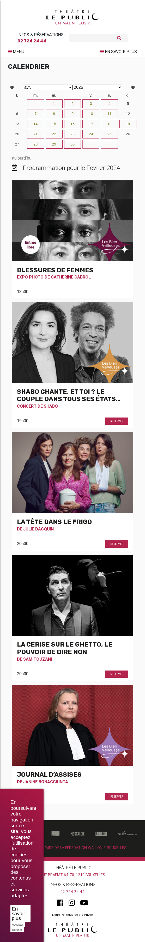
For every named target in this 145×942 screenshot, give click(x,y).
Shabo (51, 406)
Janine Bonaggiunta (45, 781)
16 (72, 124)
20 (17, 134)
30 (17, 104)
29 (54, 144)
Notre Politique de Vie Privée (72, 914)
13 (17, 124)
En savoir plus (18, 913)
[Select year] (97, 87)
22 (54, 134)
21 (35, 134)
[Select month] (47, 87)
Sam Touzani (37, 659)
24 (91, 134)
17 (91, 124)
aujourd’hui (22, 158)
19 (128, 124)
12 (128, 114)
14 (35, 124)
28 (35, 144)
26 (128, 134)
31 (35, 104)
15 (54, 124)
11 (109, 114)
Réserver (116, 421)
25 (109, 134)
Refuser (17, 929)
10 (91, 114)
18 (109, 124)
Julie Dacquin (38, 529)
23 (72, 134)
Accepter (17, 924)
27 (17, 144)
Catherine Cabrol (71, 277)
